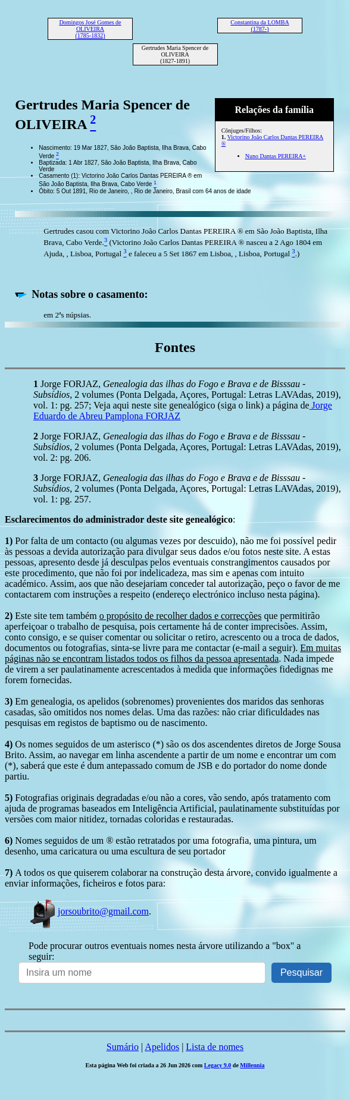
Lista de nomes (214, 1047)
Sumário (123, 1047)
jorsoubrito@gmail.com (89, 911)
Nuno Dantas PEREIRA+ (275, 156)
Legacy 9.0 (218, 1065)
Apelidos (162, 1047)
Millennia (252, 1065)
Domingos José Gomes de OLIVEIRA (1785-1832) (90, 29)
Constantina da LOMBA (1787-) (259, 25)
